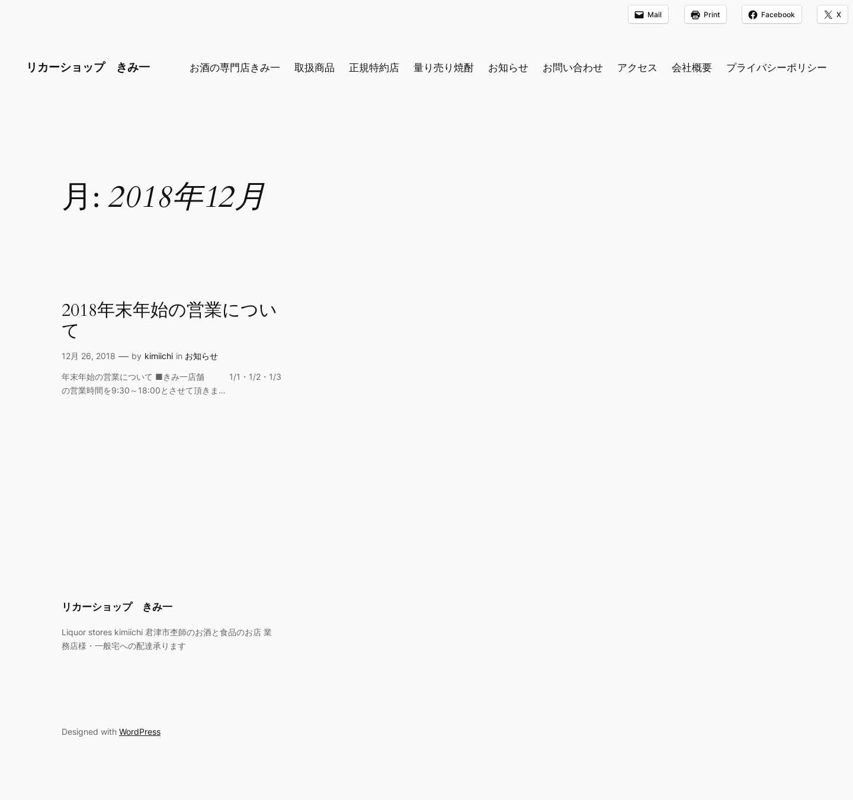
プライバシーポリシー (776, 67)
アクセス (637, 67)
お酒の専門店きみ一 (235, 67)
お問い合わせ (573, 67)
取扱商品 (314, 67)
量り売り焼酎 (443, 67)
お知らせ (508, 67)
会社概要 (692, 67)
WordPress (140, 732)
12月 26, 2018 (89, 356)
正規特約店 (374, 67)
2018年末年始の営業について (169, 321)
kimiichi (159, 356)
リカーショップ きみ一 (88, 67)
